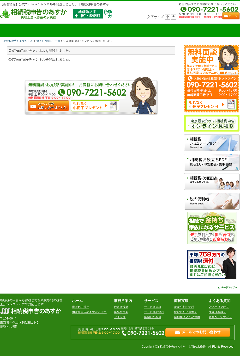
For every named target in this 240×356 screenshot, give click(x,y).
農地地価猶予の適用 (187, 317)
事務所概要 (121, 312)
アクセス (120, 317)
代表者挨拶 (121, 307)
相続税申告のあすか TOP (18, 40)
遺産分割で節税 (184, 307)
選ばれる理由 (80, 307)
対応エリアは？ (219, 307)
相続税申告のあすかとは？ (89, 312)
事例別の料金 (152, 317)
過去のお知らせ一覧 (48, 40)
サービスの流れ (154, 312)
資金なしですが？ (220, 317)
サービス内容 (152, 307)
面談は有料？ (217, 312)
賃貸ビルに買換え (185, 312)
